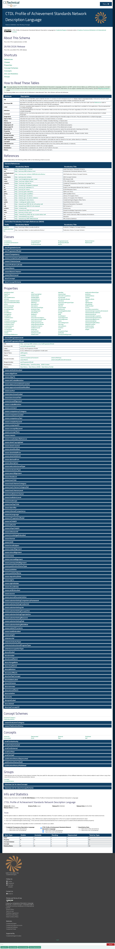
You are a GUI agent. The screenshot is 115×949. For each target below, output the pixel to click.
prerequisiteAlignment (64, 334)
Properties (8, 65)
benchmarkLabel (9, 306)
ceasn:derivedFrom (12, 459)
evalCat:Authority (11, 741)
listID (59, 314)
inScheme (61, 301)
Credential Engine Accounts (14, 925)
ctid (32, 292)
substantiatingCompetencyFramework (96, 311)
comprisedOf (8, 328)
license (60, 312)
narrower (61, 324)
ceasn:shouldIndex (12, 587)
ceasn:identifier (10, 508)
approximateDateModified (12, 302)
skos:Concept (10, 278)
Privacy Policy (10, 909)
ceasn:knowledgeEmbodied (15, 535)
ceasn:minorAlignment (13, 552)
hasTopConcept (36, 333)
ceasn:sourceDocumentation (16, 597)
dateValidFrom (35, 299)
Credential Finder (11, 929)
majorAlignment (63, 317)
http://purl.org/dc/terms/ (22, 189)
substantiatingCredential (92, 312)
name (59, 321)
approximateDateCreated (11, 301)
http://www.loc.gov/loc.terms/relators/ (26, 198)
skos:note (8, 697)
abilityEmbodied (9, 292)
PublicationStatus (9, 719)
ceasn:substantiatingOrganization (18, 614)
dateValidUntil (35, 301)
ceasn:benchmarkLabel (14, 394)
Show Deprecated (34, 947)
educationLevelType (37, 307)
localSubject (62, 316)
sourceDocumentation (91, 309)
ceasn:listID (9, 542)
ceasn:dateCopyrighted (14, 442)
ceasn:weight (10, 635)
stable (23, 355)
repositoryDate (89, 299)
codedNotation (8, 317)
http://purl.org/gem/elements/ (24, 191)
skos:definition (10, 669)
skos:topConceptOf (12, 707)
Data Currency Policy (12, 916)
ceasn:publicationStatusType (16, 566)
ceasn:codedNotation (13, 404)
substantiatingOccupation (93, 316)
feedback (34, 314)
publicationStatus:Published (15, 765)
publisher (88, 294)
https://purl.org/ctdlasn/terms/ (24, 181)
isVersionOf (61, 309)
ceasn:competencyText (13, 418)
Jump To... (4, 947)
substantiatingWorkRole (92, 323)
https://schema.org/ (21, 208)
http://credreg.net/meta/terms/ (24, 200)
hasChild (33, 316)
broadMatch (7, 312)
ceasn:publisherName (13, 573)
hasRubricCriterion (36, 326)
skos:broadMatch (11, 659)
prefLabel (61, 333)
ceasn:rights (9, 580)
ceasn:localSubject (12, 545)
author (6, 304)
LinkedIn (10, 887)
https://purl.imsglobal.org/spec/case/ (26, 179)
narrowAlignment (63, 323)
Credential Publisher (12, 927)
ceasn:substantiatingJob (14, 607)
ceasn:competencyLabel (14, 415)
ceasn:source (10, 594)
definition (34, 302)
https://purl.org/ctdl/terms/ (23, 183)
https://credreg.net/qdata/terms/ (25, 202)
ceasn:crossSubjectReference (16, 439)
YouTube (9, 885)
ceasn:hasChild (10, 480)
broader (6, 311)
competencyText (9, 324)
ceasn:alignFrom (11, 373)
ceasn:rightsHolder (12, 583)
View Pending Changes (23, 25)
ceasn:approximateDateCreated (17, 384)
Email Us (9, 893)
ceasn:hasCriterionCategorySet (17, 487)
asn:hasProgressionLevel (14, 338)
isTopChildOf (62, 307)
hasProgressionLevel (37, 323)
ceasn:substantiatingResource (16, 618)
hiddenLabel (34, 334)
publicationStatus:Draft (14, 762)
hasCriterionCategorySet (38, 319)
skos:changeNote (11, 662)
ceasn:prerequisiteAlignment (16, 563)
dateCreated (35, 296)
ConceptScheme (36, 241)
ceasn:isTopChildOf (12, 528)
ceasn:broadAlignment (13, 401)
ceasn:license (10, 539)
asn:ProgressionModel (13, 251)
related (87, 297)
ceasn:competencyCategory (15, 411)
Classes (7, 62)
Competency (8, 241)
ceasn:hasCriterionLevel (14, 490)
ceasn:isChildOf (11, 521)
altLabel (6, 299)
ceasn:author (10, 391)
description (34, 306)
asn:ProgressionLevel (13, 248)
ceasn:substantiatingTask (14, 621)
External (60, 736)
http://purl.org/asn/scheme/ (23, 177)
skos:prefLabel (10, 700)
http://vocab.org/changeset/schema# (26, 185)
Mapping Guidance (103, 88)
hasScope (34, 329)
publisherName (89, 296)
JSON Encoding (24, 364)
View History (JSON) (34, 367)
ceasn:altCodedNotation (14, 380)
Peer (59, 738)
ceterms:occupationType (14, 649)
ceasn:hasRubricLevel (13, 497)
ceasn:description (11, 463)
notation (60, 328)
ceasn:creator (10, 435)
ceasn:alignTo (10, 377)
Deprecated (34, 736)
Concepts (8, 71)
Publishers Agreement (12, 913)
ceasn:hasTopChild (12, 504)
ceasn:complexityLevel (13, 422)
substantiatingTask (90, 321)
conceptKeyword (9, 329)
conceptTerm (8, 331)
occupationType (63, 331)
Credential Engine (61, 30)
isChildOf (61, 304)
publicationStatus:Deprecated (16, 759)
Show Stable (13, 947)
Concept (6, 244)
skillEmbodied (89, 306)
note (59, 329)
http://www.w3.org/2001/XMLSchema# (26, 218)
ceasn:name (9, 556)
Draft (32, 738)
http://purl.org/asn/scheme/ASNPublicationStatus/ (30, 174)
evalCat (6, 227)
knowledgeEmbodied (64, 311)
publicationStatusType (92, 292)
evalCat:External (11, 748)
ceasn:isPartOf (10, 525)
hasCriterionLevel (36, 321)
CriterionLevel (35, 242)
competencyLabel (9, 323)
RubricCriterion (89, 241)
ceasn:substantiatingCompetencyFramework (22, 600)
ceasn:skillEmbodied (12, 590)
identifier (60, 292)
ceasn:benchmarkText (13, 398)
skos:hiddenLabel (11, 680)
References (8, 59)
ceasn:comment (11, 408)
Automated (7, 738)
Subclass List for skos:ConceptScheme (19, 788)
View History (24, 367)
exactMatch (34, 312)
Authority (6, 736)
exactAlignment (35, 311)
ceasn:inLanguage (12, 514)
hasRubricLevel (35, 328)
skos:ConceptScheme (13, 282)
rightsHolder (89, 302)
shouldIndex (88, 304)
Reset (110, 944)
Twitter (9, 881)
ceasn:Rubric (9, 268)
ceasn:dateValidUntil (13, 456)
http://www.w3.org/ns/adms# (23, 169)
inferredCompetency (64, 296)
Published (88, 736)
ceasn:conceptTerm (12, 432)
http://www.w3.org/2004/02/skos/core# (27, 210)
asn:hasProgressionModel (14, 341)
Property (23, 353)
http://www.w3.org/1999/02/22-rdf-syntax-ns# (29, 204)
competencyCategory (10, 321)
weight (87, 329)
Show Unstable (23, 947)
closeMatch (7, 316)
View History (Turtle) (47, 367)
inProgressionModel (64, 299)
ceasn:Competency (12, 254)
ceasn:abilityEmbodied (13, 370)
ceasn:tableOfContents (14, 628)
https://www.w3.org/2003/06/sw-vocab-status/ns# (30, 214)
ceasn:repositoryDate (13, 576)
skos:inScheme (10, 683)
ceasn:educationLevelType (15, 466)
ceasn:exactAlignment (13, 473)
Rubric (60, 244)
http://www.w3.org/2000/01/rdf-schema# (27, 206)
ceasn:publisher (11, 570)
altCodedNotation (9, 297)
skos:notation (10, 693)
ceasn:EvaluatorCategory (14, 723)
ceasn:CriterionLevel (12, 261)
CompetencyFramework (11, 242)
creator (6, 333)
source (87, 307)
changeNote (7, 314)
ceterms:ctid (9, 638)
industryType (62, 294)
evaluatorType (35, 309)
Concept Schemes (11, 68)
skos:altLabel (10, 652)
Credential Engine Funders (13, 936)
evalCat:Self (9, 755)
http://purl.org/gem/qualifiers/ (24, 194)
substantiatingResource (92, 319)
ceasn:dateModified (12, 449)
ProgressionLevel (63, 241)
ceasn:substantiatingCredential (17, 604)
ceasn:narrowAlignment (14, 559)
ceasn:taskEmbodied (13, 631)
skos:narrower (10, 686)
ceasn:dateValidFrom (13, 453)
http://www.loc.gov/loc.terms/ (24, 196)
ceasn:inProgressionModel (14, 518)
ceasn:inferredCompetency (15, 511)
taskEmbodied (89, 326)
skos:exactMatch (11, 673)
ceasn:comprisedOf (12, 425)
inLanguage (61, 297)
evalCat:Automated (12, 745)
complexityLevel (9, 326)
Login (57, 940)
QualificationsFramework (61, 360)
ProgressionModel (63, 242)
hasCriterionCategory (37, 317)
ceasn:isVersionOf (11, 532)
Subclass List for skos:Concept (16, 784)
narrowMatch (62, 326)
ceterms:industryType (13, 642)
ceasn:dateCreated (12, 446)
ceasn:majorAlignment (13, 549)
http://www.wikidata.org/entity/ (24, 216)
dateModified (35, 297)
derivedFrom (35, 304)
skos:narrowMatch (11, 690)
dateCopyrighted (36, 294)
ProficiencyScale (36, 244)
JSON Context (45, 364)
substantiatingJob (90, 314)
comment (7, 319)
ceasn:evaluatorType (13, 470)
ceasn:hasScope (11, 501)
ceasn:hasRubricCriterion (14, 494)
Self (86, 738)
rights (87, 301)
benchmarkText (8, 307)
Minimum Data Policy (12, 915)
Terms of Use (10, 911)
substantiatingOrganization (93, 317)
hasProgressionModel (37, 324)
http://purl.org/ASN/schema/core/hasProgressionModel (37, 344)
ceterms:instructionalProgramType (18, 645)
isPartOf (60, 306)
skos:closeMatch (11, 666)
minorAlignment (63, 319)
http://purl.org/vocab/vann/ (23, 212)
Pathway (56, 358)
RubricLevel (88, 242)
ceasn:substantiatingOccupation (17, 611)
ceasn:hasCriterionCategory (15, 484)
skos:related (9, 704)
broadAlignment (9, 309)
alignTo (6, 296)
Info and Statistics (11, 74)
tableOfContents (90, 324)
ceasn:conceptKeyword (13, 429)
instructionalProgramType (66, 302)
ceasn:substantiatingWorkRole (16, 625)
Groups (7, 77)
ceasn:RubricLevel (11, 275)
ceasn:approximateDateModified (17, 387)
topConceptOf (89, 328)
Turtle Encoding (35, 364)
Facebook (10, 883)
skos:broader (9, 656)
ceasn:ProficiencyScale (13, 265)
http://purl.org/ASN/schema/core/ (25, 171)
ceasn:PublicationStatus (14, 726)
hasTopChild (34, 331)
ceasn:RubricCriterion (13, 272)
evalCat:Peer (10, 752)
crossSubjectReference (10, 334)
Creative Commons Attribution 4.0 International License (20, 906)
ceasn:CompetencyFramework (16, 258)
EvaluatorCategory (9, 717)
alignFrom (7, 294)
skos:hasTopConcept (12, 676)
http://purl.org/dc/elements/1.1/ (24, 187)
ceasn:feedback (11, 477)
